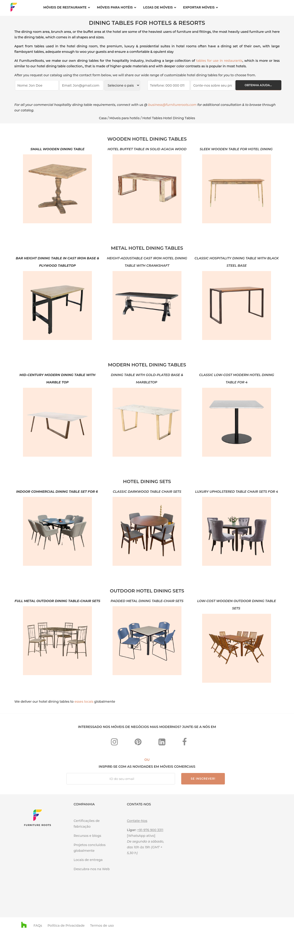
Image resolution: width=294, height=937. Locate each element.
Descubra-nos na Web (92, 869)
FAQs (38, 925)
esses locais (83, 701)
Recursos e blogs (87, 836)
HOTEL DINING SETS (147, 481)
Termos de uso (102, 925)
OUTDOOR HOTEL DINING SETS (147, 591)
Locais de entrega (88, 860)
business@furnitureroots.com (172, 105)
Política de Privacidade (66, 925)
